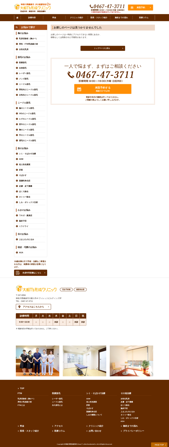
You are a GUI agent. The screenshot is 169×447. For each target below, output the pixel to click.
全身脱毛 (23, 68)
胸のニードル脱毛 (26, 130)
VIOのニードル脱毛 (27, 114)
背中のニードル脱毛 (27, 124)
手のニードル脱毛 (26, 135)
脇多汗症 (23, 221)
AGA (21, 253)
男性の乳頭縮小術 (25, 402)
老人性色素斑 (24, 164)
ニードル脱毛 (24, 84)
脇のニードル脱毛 (26, 108)
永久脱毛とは (57, 405)
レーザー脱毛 (24, 73)
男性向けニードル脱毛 (28, 90)
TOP (22, 388)
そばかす (23, 175)
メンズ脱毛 (23, 79)
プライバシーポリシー (133, 431)
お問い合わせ (95, 431)
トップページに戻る (102, 48)
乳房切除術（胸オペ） (28, 39)
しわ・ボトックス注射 (28, 202)
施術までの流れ (130, 426)
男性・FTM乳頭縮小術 (28, 44)
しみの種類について (94, 415)
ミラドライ (23, 226)
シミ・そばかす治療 (27, 154)
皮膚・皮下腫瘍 (25, 186)
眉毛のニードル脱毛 (27, 141)
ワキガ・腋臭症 (25, 215)
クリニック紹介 (96, 426)
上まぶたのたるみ (26, 239)
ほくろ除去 (23, 191)
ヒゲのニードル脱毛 (27, 119)
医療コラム (59, 431)
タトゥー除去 (24, 197)
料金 (22, 426)
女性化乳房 (23, 49)
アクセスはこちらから (33, 307)
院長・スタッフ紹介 (29, 431)
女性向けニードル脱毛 (28, 95)
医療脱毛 (23, 63)
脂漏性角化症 (24, 181)
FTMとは (21, 405)
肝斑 (21, 170)
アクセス (58, 426)
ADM (21, 159)
